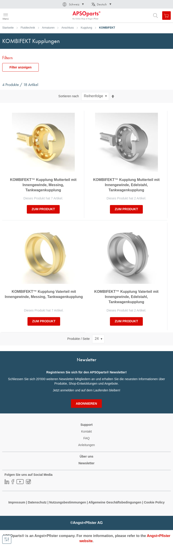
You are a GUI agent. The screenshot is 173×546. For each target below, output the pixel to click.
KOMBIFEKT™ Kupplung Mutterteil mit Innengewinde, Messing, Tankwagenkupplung (43, 185)
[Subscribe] (86, 403)
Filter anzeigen (20, 67)
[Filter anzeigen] (6, 539)
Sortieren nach (68, 96)
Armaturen (48, 27)
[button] (73, 4)
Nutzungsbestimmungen (68, 502)
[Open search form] (155, 15)
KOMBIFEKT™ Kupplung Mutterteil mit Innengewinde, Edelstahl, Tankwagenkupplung (126, 185)
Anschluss (67, 27)
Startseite (8, 27)
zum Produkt (43, 209)
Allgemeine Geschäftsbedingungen (115, 502)
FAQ (86, 438)
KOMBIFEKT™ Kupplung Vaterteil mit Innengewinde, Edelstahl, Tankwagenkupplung (126, 297)
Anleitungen (86, 445)
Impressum (16, 502)
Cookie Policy (154, 502)
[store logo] (25, 16)
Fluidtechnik (27, 27)
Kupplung (86, 27)
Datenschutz (37, 502)
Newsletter (87, 463)
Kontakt (86, 431)
